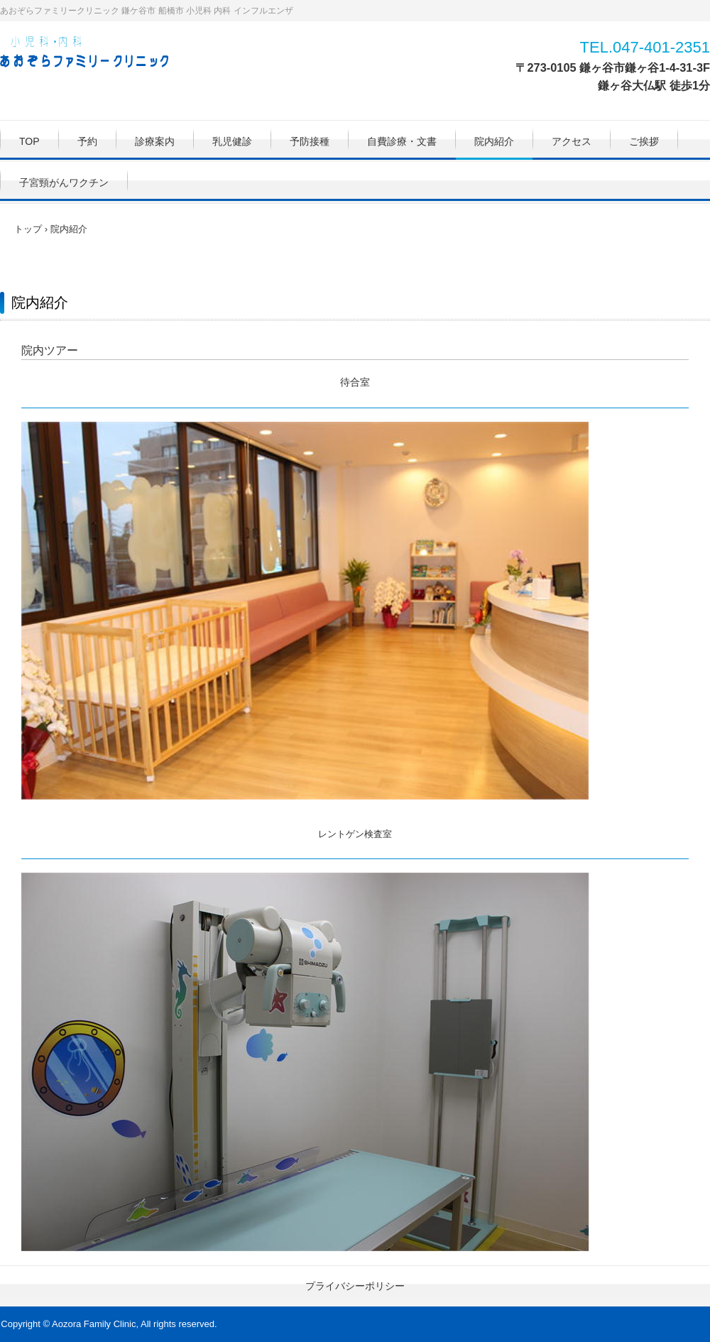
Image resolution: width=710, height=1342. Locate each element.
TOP (29, 141)
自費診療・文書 (402, 141)
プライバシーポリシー (355, 1286)
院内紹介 (494, 141)
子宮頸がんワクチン (64, 182)
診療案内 (155, 141)
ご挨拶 (644, 141)
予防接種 (309, 141)
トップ (28, 229)
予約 (87, 141)
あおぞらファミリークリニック (91, 54)
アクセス (571, 141)
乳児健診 (232, 141)
